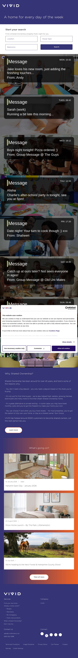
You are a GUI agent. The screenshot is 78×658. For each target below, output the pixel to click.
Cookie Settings (18, 648)
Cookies (65, 644)
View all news (39, 577)
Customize (39, 348)
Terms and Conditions (13, 644)
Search (56, 47)
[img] (39, 466)
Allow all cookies (64, 348)
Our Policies (55, 644)
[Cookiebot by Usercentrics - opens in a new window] (67, 308)
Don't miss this (8, 624)
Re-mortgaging (12, 615)
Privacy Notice (51, 335)
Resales (9, 609)
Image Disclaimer (28, 644)
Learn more (13, 430)
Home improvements (13, 618)
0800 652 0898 (9, 636)
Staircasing (10, 612)
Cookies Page (54, 331)
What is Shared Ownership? (13, 621)
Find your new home (10, 603)
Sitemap (8, 648)
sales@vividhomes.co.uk (11, 633)
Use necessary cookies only (14, 348)
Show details (67, 342)
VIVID (42, 603)
